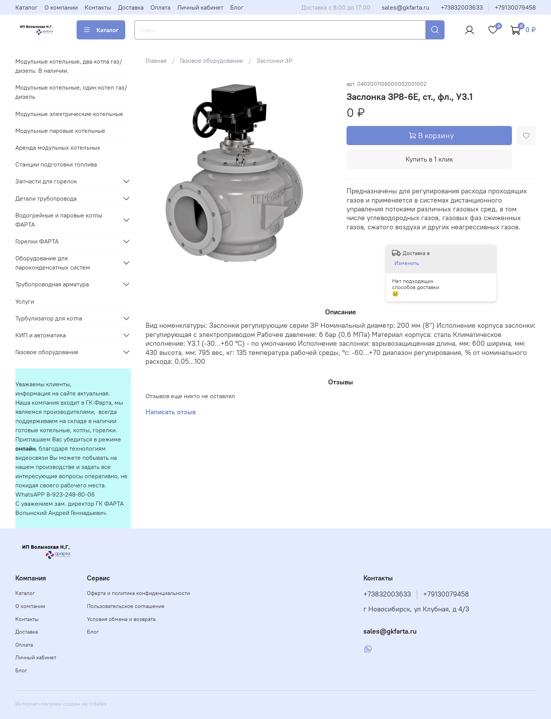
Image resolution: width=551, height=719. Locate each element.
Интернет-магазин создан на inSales (61, 703)
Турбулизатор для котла (48, 318)
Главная (156, 60)
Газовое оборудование (211, 60)
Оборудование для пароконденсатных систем (52, 262)
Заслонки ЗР (275, 60)
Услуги (24, 301)
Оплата (160, 7)
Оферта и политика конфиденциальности (138, 593)
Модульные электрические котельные (69, 114)
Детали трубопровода (46, 198)
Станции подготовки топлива (56, 164)
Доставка (131, 7)
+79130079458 (515, 7)
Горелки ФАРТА (37, 241)
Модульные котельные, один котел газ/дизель (71, 91)
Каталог (26, 7)
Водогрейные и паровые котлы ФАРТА (58, 219)
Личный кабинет (200, 7)
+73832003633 (462, 7)
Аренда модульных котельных (57, 147)
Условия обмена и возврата (121, 619)
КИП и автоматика (40, 335)
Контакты (98, 7)
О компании (61, 7)
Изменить (406, 263)
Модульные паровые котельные (60, 130)
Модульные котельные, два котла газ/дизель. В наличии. (68, 65)
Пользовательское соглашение (126, 606)
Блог (237, 7)
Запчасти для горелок (46, 181)
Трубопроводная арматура (52, 284)
